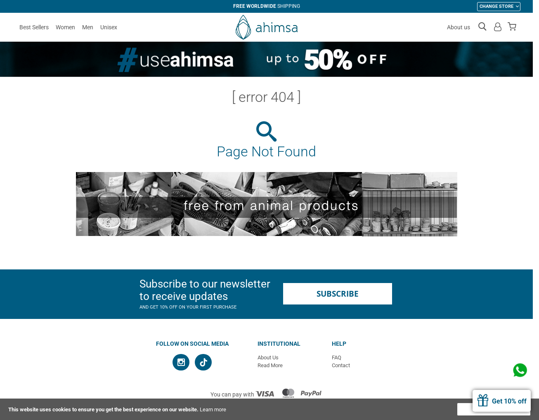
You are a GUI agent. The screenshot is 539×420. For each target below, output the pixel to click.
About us (458, 27)
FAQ (336, 357)
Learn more (213, 409)
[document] (269, 409)
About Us (268, 357)
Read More (270, 365)
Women (65, 27)
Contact (341, 365)
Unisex (108, 27)
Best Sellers (34, 27)
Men (87, 27)
